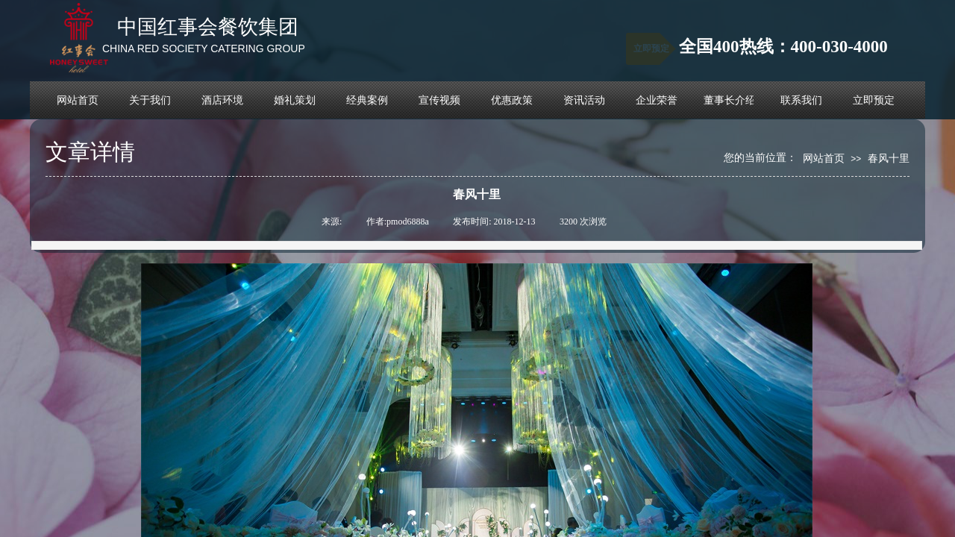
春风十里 (888, 158)
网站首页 (824, 158)
